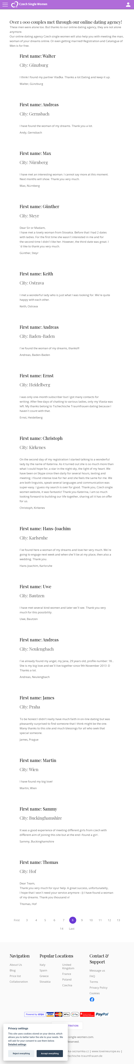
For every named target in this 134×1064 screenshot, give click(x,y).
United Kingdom (68, 966)
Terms (94, 982)
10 (91, 920)
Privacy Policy (99, 987)
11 (100, 920)
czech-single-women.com (76, 1037)
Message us (97, 970)
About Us (16, 965)
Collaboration (19, 981)
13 (118, 920)
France (66, 974)
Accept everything (50, 1053)
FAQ (92, 976)
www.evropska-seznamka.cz (70, 1051)
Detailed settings (17, 1044)
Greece (44, 976)
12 (109, 920)
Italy (42, 965)
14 (61, 928)
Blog (13, 970)
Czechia (67, 985)
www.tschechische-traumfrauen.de (79, 1056)
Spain (43, 970)
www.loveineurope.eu (106, 1051)
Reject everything (21, 1053)
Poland (67, 979)
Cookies (95, 993)
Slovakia (45, 981)
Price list (15, 976)
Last (71, 928)
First (17, 920)
